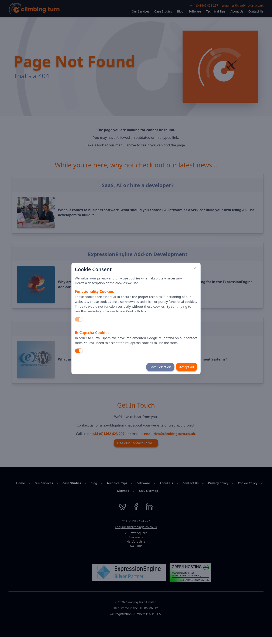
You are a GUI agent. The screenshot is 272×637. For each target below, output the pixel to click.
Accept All (186, 367)
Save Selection (160, 367)
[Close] (195, 267)
